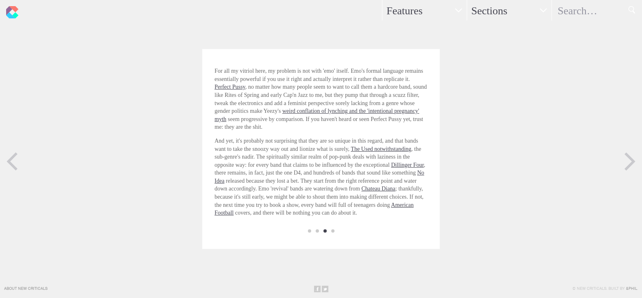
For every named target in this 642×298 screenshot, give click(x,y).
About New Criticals (25, 288)
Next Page (629, 161)
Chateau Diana (379, 189)
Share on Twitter (325, 289)
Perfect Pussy (230, 87)
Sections (489, 11)
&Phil (631, 288)
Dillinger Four (407, 165)
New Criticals (10, 10)
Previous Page (12, 161)
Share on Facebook (317, 289)
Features (405, 11)
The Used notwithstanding (381, 149)
